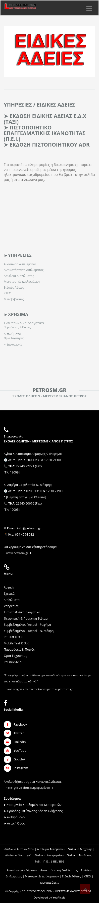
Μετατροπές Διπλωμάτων (22, 281)
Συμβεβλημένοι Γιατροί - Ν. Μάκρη (28, 631)
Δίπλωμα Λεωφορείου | (51, 855)
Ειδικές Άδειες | (73, 876)
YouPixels (58, 897)
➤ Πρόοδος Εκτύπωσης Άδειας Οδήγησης (33, 811)
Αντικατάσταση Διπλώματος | (61, 870)
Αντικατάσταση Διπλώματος (24, 270)
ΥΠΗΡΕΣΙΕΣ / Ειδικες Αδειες (39, 104)
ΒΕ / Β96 (58, 861)
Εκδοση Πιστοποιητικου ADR (49, 144)
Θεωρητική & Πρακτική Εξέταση (26, 618)
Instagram (21, 768)
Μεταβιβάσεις (14, 299)
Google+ (19, 759)
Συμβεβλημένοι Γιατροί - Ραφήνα (27, 625)
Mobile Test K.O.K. (16, 643)
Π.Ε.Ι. (47, 861)
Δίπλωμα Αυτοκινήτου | (20, 849)
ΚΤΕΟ (7, 293)
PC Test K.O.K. (13, 637)
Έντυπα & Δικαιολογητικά (24, 323)
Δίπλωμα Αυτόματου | (52, 849)
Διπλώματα (12, 334)
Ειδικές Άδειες (14, 287)
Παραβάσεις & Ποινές (17, 327)
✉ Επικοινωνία (13, 344)
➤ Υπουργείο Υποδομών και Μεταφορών (32, 805)
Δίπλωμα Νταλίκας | (80, 855)
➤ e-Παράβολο (14, 817)
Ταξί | (39, 861)
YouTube (20, 750)
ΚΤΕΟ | (88, 876)
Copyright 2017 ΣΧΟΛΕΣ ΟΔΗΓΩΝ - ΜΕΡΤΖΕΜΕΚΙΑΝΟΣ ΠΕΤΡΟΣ (49, 891)
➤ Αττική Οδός (14, 823)
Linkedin (20, 742)
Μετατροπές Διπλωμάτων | (43, 876)
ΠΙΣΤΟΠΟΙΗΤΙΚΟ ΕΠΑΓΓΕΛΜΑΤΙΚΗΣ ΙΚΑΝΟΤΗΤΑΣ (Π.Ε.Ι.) (45, 133)
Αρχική (9, 587)
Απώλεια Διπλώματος (19, 276)
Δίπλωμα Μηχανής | (81, 849)
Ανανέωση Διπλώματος (20, 264)
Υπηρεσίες (11, 606)
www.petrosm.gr (17, 553)
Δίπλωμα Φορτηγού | (20, 855)
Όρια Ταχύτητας (14, 338)
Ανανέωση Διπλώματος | (23, 870)
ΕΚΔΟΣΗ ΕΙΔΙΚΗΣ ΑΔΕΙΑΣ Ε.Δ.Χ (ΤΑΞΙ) (45, 119)
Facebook (20, 724)
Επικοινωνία (12, 662)
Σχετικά (9, 593)
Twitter (19, 733)
